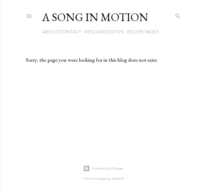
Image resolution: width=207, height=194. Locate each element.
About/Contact (61, 31)
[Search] (178, 15)
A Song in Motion (95, 17)
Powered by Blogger (103, 168)
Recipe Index (143, 31)
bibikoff (118, 178)
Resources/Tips (104, 31)
